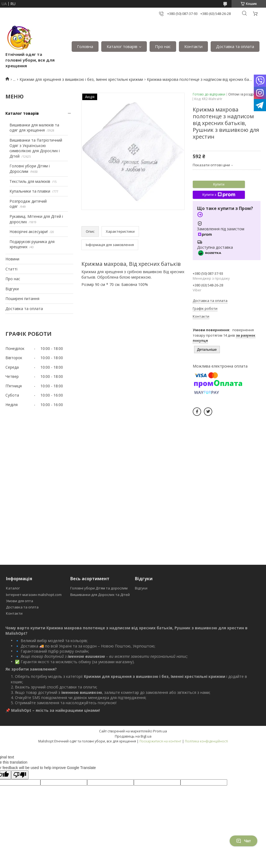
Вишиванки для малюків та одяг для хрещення (34, 127)
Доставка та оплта (22, 607)
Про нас (163, 46)
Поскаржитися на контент (160, 741)
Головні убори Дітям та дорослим (99, 588)
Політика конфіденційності (206, 741)
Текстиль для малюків (30, 181)
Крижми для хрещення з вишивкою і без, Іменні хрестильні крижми (81, 79)
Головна (85, 46)
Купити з (218, 194)
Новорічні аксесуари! (29, 231)
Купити (218, 184)
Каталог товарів (122, 46)
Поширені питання (22, 298)
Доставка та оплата (235, 46)
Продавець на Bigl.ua (133, 736)
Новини (12, 258)
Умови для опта (19, 600)
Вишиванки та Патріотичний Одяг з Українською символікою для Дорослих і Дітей (36, 148)
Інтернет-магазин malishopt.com (34, 594)
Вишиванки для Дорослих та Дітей (100, 594)
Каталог (13, 588)
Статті (11, 269)
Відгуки (12, 288)
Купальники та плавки (30, 191)
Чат (243, 840)
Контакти (193, 46)
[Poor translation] (19, 774)
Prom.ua (160, 731)
